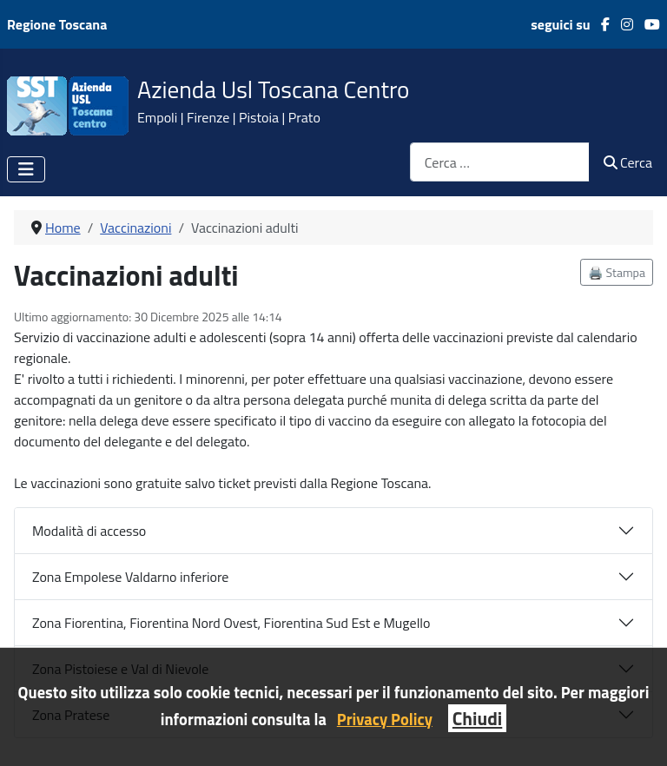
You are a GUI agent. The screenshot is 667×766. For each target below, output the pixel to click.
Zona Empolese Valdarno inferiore (130, 576)
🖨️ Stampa (616, 272)
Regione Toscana (57, 24)
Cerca (628, 162)
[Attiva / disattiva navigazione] (26, 169)
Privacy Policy (385, 719)
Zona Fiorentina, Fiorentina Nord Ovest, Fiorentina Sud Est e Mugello (231, 622)
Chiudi (477, 718)
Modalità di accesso (89, 530)
